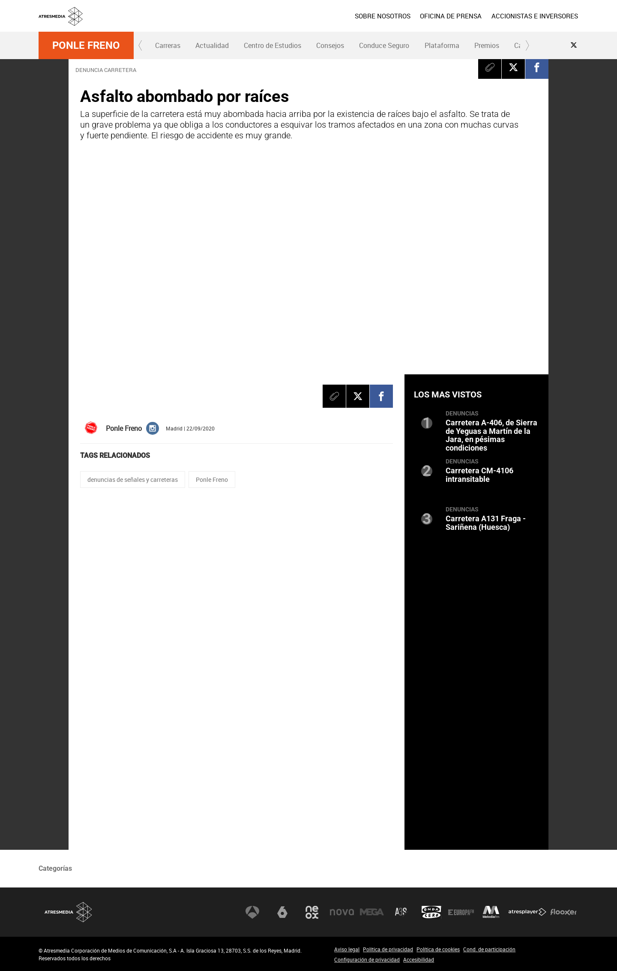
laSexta (282, 912)
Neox (312, 912)
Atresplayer (527, 912)
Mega (372, 912)
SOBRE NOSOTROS (382, 16)
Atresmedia (69, 912)
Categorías (55, 868)
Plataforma (442, 45)
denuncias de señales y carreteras (132, 479)
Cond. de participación (489, 949)
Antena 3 (252, 912)
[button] (140, 45)
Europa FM (461, 912)
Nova (342, 912)
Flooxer (563, 912)
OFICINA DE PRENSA (451, 16)
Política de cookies (438, 949)
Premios (486, 45)
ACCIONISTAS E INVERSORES (534, 16)
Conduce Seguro (384, 45)
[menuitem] (382, 16)
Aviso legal (346, 949)
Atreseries (401, 912)
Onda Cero (431, 912)
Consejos (330, 45)
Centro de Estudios (272, 45)
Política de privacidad (388, 949)
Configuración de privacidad (367, 959)
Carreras (167, 45)
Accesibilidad (418, 959)
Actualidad (212, 45)
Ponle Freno (86, 45)
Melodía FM (491, 912)
